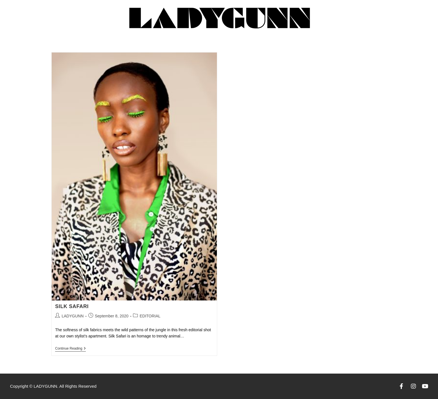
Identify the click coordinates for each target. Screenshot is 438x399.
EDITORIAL (150, 316)
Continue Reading (70, 348)
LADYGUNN (73, 316)
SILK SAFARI (72, 306)
